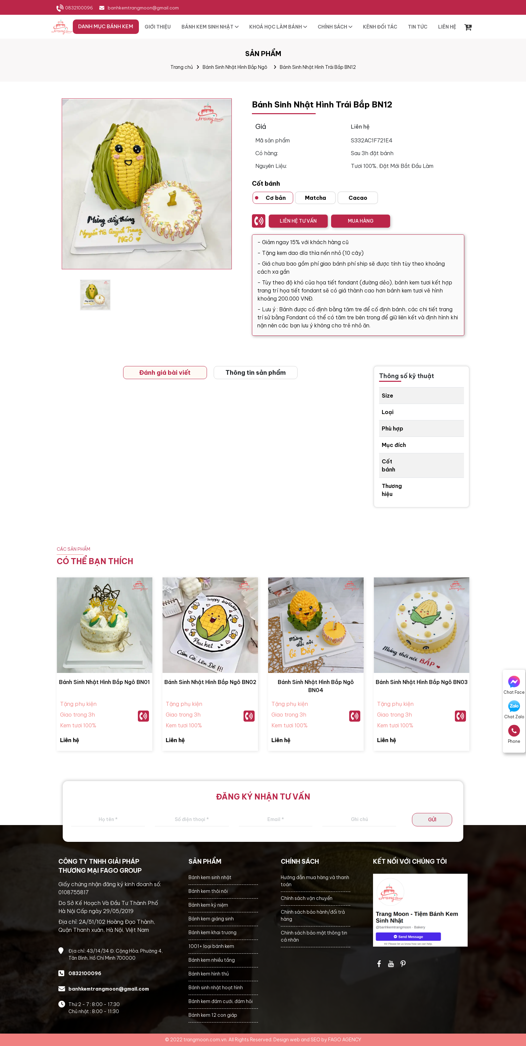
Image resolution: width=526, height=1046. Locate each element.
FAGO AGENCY (344, 1040)
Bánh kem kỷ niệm (208, 905)
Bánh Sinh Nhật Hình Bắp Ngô (235, 67)
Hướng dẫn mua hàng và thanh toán (315, 881)
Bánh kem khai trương (212, 932)
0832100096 (79, 7)
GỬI (432, 820)
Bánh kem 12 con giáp (213, 1015)
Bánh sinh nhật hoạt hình (216, 988)
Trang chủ (181, 67)
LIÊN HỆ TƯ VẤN (298, 221)
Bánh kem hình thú (209, 974)
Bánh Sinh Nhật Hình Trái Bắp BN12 (318, 67)
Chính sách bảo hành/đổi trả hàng (313, 915)
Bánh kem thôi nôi (208, 891)
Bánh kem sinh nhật (210, 877)
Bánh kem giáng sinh (211, 919)
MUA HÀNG (360, 221)
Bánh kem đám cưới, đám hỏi (221, 1001)
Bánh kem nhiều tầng (212, 960)
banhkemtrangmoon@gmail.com (143, 7)
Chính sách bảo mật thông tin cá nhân (314, 936)
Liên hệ (69, 740)
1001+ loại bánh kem (211, 946)
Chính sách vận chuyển (306, 898)
